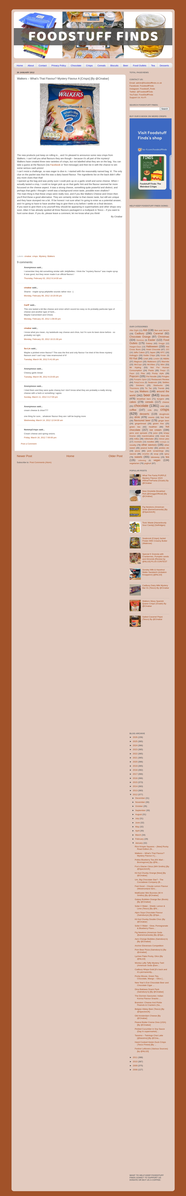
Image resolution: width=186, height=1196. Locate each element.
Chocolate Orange (140, 336)
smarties (145, 454)
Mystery (42, 256)
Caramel (158, 333)
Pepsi (132, 373)
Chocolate (76, 65)
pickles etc (164, 448)
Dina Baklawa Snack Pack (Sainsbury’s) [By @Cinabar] (149, 990)
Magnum (138, 361)
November (140, 802)
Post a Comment (29, 444)
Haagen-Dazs (135, 347)
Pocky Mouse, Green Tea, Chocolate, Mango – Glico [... (149, 977)
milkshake (149, 439)
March (138, 835)
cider (162, 406)
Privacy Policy (58, 65)
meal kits (164, 436)
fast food (165, 417)
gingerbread (140, 423)
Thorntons (134, 388)
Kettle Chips (149, 355)
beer (147, 395)
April (137, 831)
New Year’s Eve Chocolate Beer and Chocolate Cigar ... (152, 983)
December (140, 798)
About (31, 65)
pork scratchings (155, 451)
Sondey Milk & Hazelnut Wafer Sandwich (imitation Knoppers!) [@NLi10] (154, 572)
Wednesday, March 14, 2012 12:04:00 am (43, 420)
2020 (135, 762)
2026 (135, 737)
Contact (43, 65)
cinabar (27, 256)
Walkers (51, 256)
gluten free (158, 423)
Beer (125, 65)
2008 (135, 1069)
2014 (135, 786)
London (156, 359)
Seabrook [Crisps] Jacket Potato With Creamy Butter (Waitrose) (154, 540)
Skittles (165, 382)
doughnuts (164, 414)
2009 (135, 1065)
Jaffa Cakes (139, 352)
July (137, 818)
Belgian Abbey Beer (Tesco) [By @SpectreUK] (149, 1010)
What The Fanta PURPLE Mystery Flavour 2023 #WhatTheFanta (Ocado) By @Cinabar (155, 479)
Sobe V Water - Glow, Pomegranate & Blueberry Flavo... (151, 927)
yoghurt (147, 463)
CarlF (27, 305)
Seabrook (152, 382)
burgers (160, 399)
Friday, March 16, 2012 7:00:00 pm (40, 437)
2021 (135, 758)
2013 (135, 790)
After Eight (134, 330)
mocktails (138, 442)
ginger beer (163, 420)
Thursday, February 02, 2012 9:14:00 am (43, 278)
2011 (135, 1057)
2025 (135, 741)
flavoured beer (142, 420)
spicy (166, 454)
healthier (153, 427)
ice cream (156, 429)
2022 (135, 753)
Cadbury (139, 333)
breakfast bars (144, 399)
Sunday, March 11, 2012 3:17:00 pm (41, 397)
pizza (137, 451)
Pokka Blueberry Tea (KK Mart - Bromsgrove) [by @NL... (149, 861)
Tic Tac (148, 388)
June (137, 822)
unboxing (142, 460)
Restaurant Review (160, 379)
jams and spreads (138, 433)
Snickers (140, 385)
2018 (135, 770)
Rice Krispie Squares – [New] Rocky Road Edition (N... (151, 847)
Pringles (165, 376)
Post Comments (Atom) (40, 462)
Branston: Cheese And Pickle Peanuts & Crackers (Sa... (148, 1003)
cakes (133, 401)
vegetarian (134, 463)
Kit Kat (133, 358)
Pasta (151, 370)
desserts (144, 413)
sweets (138, 456)
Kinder (163, 355)
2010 (135, 1061)
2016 (135, 778)
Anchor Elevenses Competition (149, 945)
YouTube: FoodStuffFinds (141, 95)
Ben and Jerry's (161, 330)
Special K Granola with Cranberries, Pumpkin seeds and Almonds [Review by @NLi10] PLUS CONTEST (155, 558)
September (140, 810)
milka (136, 439)
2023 (135, 749)
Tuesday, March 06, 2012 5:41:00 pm (41, 359)
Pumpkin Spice (140, 379)
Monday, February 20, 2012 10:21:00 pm (43, 339)
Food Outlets (139, 65)
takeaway (155, 457)
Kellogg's (134, 355)
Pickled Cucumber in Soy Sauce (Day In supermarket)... (150, 1030)
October (139, 806)
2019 (135, 766)
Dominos (140, 340)
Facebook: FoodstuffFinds (142, 86)
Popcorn (134, 376)
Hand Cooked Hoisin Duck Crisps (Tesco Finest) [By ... (150, 1043)
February (139, 839)
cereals (149, 401)
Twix (132, 391)
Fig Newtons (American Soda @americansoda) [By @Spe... (150, 933)
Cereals (102, 65)
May (137, 827)
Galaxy (149, 343)
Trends (161, 388)
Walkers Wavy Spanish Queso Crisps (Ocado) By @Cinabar (154, 603)
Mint (163, 364)
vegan (157, 460)
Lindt (145, 358)
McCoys (138, 364)
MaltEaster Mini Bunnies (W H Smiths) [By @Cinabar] (149, 894)
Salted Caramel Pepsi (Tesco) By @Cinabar (152, 618)
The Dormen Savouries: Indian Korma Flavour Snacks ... (149, 997)
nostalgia (163, 442)
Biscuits (114, 65)
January (139, 843)
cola (150, 410)
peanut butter (147, 448)
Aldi (145, 330)
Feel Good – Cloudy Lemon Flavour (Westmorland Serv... (151, 887)
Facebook (55, 165)
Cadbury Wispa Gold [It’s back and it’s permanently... (151, 970)
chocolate (141, 406)
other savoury (149, 444)
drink (137, 417)
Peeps (162, 370)
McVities (151, 364)
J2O (167, 349)
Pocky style (158, 373)
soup (156, 454)
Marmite (165, 361)
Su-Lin (27, 348)
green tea (135, 427)
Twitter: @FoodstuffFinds (141, 92)
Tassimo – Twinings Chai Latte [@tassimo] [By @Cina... (149, 1036)
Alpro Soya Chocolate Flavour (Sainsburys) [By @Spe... (149, 913)
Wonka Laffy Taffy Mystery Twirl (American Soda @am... (149, 964)
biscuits (165, 395)
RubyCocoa (139, 382)
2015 (135, 782)
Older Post (115, 456)
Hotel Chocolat (153, 349)
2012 (135, 794)
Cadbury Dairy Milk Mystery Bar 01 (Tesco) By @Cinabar (155, 586)
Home (20, 65)
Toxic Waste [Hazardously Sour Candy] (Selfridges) (154, 523)
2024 (135, 745)
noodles (150, 442)
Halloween (152, 346)
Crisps (89, 65)
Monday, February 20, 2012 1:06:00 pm (42, 319)
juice (155, 433)
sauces (133, 454)
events (151, 417)
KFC (163, 352)
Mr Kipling (135, 367)
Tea (153, 65)
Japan (153, 352)
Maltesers (151, 361)
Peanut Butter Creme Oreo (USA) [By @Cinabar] (150, 1023)
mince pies (164, 439)
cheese (165, 402)
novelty (133, 445)
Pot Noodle (151, 376)
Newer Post (24, 456)
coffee (133, 409)
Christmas (163, 336)
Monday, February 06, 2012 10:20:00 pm (43, 296)
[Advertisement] (63, 233)
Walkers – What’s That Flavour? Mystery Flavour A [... (149, 854)
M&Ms (166, 358)
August (138, 814)
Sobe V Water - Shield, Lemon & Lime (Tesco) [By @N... (150, 907)
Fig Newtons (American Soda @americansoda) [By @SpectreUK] (155, 509)
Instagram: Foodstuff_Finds (142, 89)
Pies (143, 373)
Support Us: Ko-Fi (138, 97)
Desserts (164, 65)
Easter (151, 339)
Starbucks (158, 385)
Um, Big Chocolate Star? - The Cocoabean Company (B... (149, 880)
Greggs (161, 343)
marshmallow (148, 436)
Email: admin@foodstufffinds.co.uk (146, 83)
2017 (135, 774)
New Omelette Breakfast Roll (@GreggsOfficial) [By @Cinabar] (154, 493)
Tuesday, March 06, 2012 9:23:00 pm (41, 377)
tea (167, 456)
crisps (35, 256)
